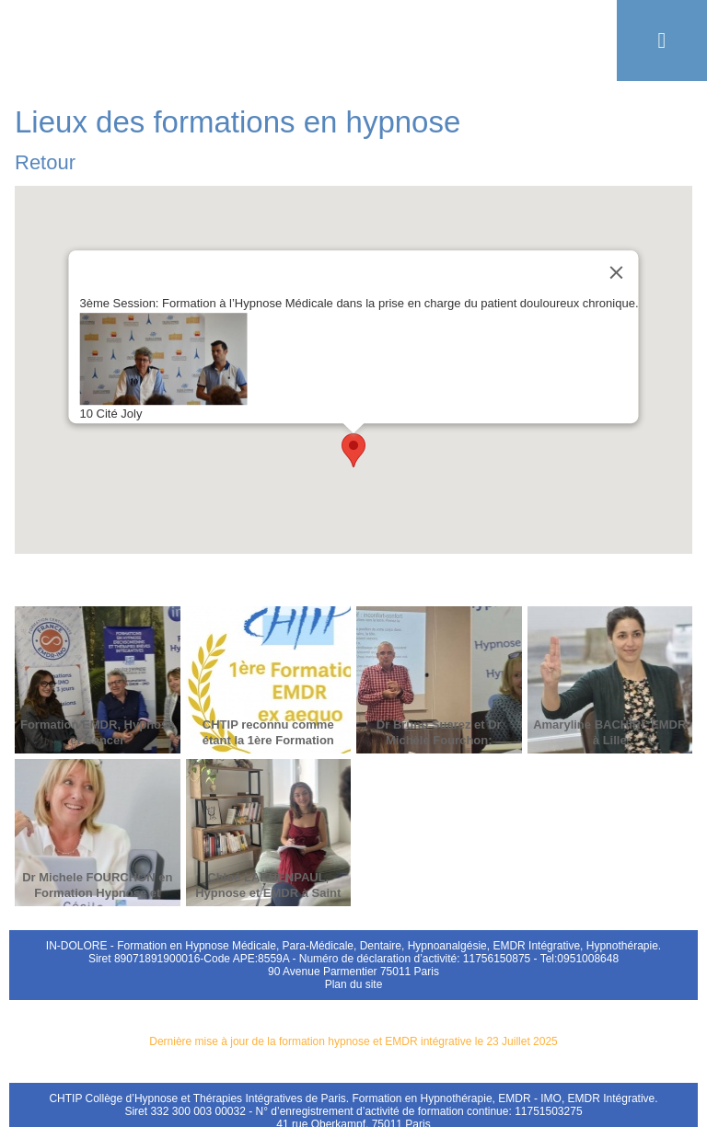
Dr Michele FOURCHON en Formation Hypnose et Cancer (97, 892)
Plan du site (354, 984)
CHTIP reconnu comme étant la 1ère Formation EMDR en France (268, 740)
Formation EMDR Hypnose (353, 40)
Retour (45, 162)
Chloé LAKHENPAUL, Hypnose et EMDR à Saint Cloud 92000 (268, 892)
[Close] (617, 272)
